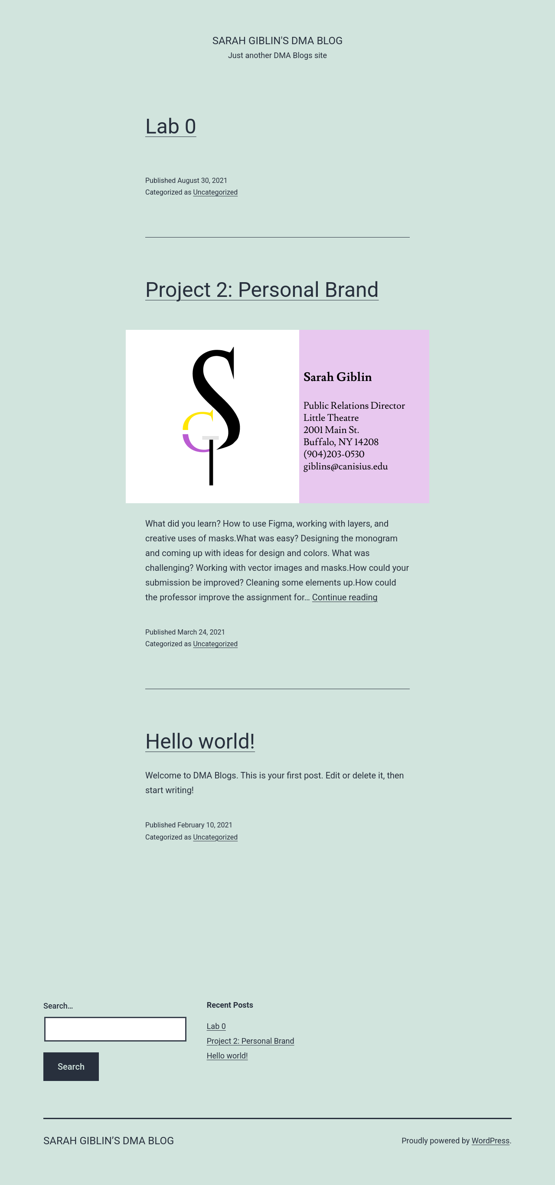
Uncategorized (215, 192)
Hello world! (200, 741)
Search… (58, 1005)
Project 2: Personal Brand (262, 289)
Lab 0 (170, 126)
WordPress (490, 1140)
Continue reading (345, 597)
